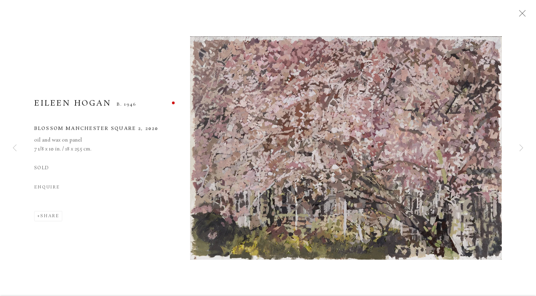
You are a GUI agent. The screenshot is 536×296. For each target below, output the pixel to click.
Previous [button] (14, 148)
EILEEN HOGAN (72, 105)
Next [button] (521, 148)
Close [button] (521, 15)
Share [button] (49, 218)
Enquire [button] (46, 189)
